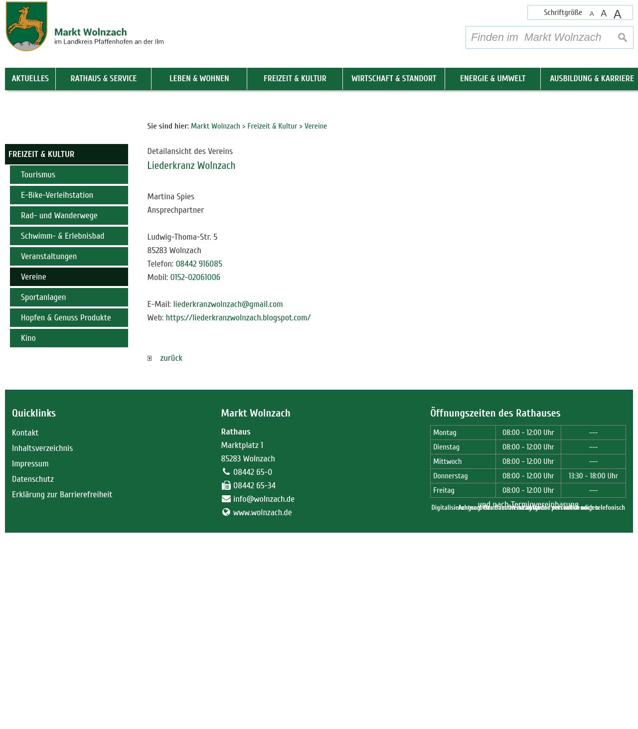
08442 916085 (198, 460)
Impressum (30, 660)
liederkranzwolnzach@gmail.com (228, 500)
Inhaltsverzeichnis (42, 644)
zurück (165, 554)
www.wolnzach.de (262, 709)
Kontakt (25, 629)
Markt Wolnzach (256, 609)
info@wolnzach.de (264, 695)
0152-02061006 (195, 473)
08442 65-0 (252, 668)
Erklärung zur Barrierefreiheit (62, 691)
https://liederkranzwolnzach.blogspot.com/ (238, 514)
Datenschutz (33, 675)
